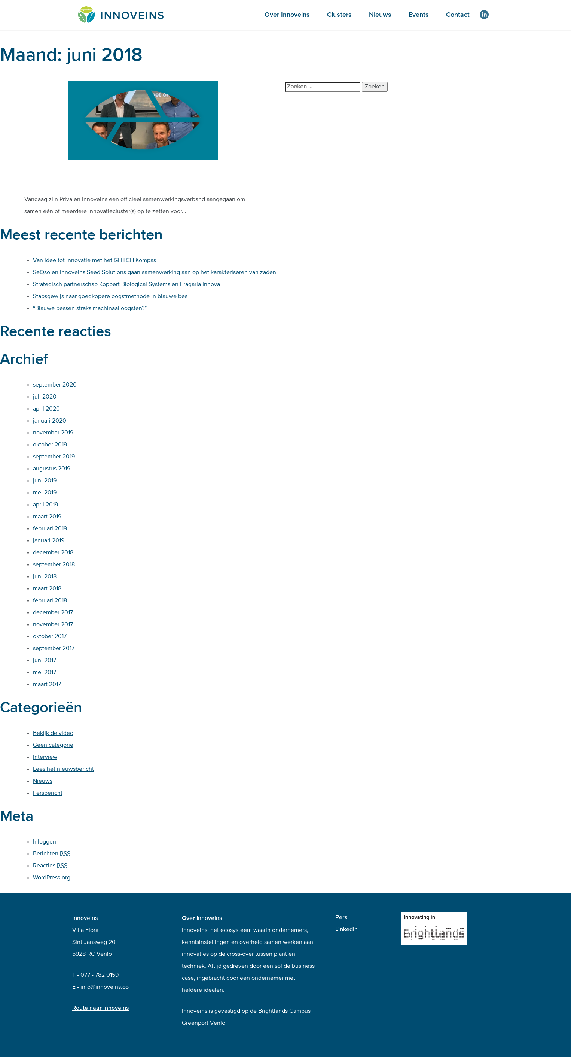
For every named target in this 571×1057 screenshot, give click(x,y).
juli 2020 (45, 397)
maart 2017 (47, 685)
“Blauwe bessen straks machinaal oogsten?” (90, 309)
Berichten (51, 854)
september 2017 (53, 649)
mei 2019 (45, 493)
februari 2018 (50, 601)
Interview (45, 757)
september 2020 (55, 385)
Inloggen (44, 842)
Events (419, 15)
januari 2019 (48, 541)
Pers (341, 918)
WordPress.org (51, 878)
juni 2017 (44, 661)
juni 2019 (45, 481)
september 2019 (54, 457)
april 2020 (46, 409)
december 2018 (53, 553)
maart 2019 (47, 517)
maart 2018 (47, 589)
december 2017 (53, 613)
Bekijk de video (53, 733)
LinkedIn (346, 930)
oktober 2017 (50, 637)
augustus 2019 (51, 469)
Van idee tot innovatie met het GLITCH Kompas (94, 261)
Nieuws (380, 15)
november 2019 (53, 433)
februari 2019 (50, 529)
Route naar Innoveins (100, 1008)
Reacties (50, 866)
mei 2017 (44, 673)
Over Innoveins (287, 15)
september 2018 (54, 565)
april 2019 (45, 505)
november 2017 (53, 625)
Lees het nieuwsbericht (63, 769)
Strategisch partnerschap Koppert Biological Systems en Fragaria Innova (126, 285)
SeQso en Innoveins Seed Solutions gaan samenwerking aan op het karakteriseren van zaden (154, 273)
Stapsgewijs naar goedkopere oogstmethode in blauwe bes (110, 297)
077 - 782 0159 (99, 975)
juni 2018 (45, 577)
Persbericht (47, 793)
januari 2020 (49, 421)
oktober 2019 (50, 445)
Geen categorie (53, 745)
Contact (458, 15)
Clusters (339, 15)
